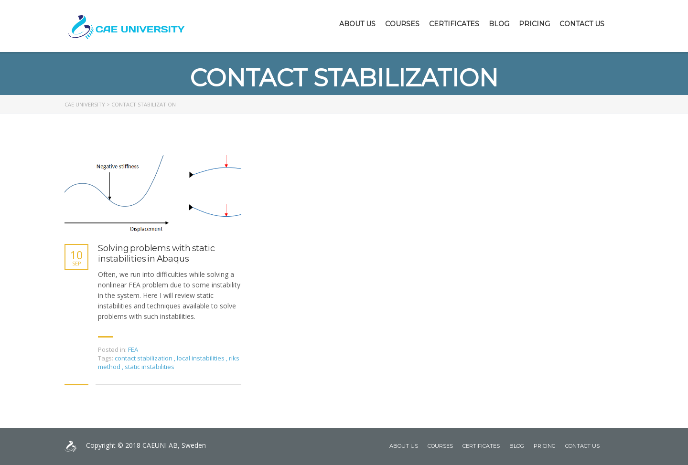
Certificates (454, 24)
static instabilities (149, 366)
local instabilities (201, 358)
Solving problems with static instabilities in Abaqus (156, 253)
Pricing (534, 24)
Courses (402, 24)
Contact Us (581, 24)
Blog (499, 24)
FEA (133, 349)
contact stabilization (144, 358)
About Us (357, 24)
